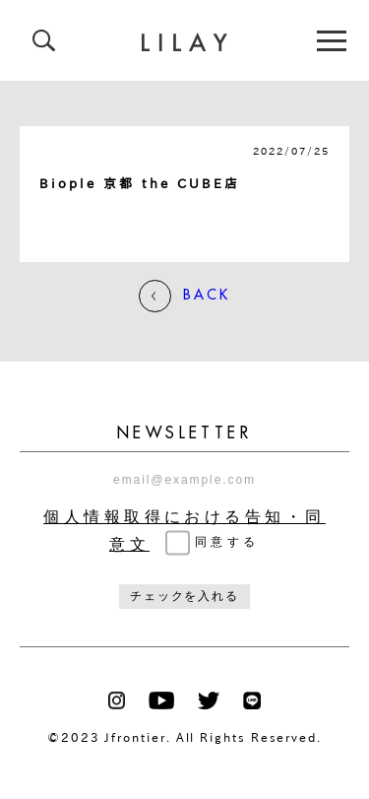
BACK (184, 296)
